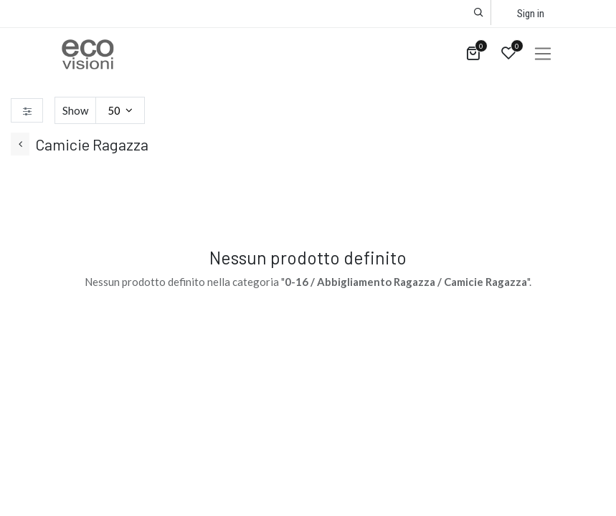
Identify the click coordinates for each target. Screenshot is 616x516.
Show (75, 110)
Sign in (530, 13)
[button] (478, 12)
